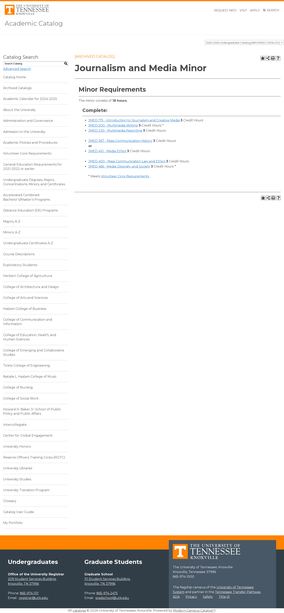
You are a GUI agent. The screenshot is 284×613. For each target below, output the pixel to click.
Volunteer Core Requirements (27, 153)
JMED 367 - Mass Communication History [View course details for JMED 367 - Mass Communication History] (120, 141)
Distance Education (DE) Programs (30, 210)
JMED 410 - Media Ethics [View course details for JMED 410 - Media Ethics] (107, 151)
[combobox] (244, 42)
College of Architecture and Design (31, 287)
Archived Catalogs (17, 88)
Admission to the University (24, 132)
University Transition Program (26, 490)
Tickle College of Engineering (26, 365)
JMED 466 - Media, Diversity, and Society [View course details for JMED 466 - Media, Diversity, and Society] (119, 166)
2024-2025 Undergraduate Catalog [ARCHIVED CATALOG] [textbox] (242, 42)
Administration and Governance (28, 121)
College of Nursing (18, 387)
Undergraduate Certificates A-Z (28, 243)
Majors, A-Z (11, 221)
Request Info (225, 10)
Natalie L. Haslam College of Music (30, 376)
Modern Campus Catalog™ (194, 610)
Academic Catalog (34, 23)
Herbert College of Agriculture (27, 276)
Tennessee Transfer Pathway (238, 592)
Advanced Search (17, 69)
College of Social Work (21, 398)
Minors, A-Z (12, 232)
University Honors (17, 446)
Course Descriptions (19, 254)
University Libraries (17, 468)
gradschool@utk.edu (112, 598)
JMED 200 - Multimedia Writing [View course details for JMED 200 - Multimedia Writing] (113, 125)
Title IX (224, 597)
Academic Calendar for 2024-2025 (30, 99)
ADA (176, 597)
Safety (208, 597)
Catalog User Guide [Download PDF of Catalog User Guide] (18, 512)
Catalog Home (14, 77)
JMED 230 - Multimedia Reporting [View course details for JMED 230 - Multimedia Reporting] (115, 130)
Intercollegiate (15, 425)
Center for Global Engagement (28, 435)
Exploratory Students (20, 265)
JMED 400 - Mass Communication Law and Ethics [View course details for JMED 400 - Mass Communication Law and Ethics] (126, 161)
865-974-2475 (107, 593)
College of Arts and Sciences (25, 298)
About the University (19, 110)
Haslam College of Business (24, 309)
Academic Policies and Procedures (30, 142)
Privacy (191, 597)
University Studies (17, 479)
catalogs (79, 610)
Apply (255, 10)
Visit (243, 10)
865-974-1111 (29, 593)
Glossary (9, 501)
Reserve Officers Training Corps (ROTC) (34, 457)
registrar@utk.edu (33, 598)
